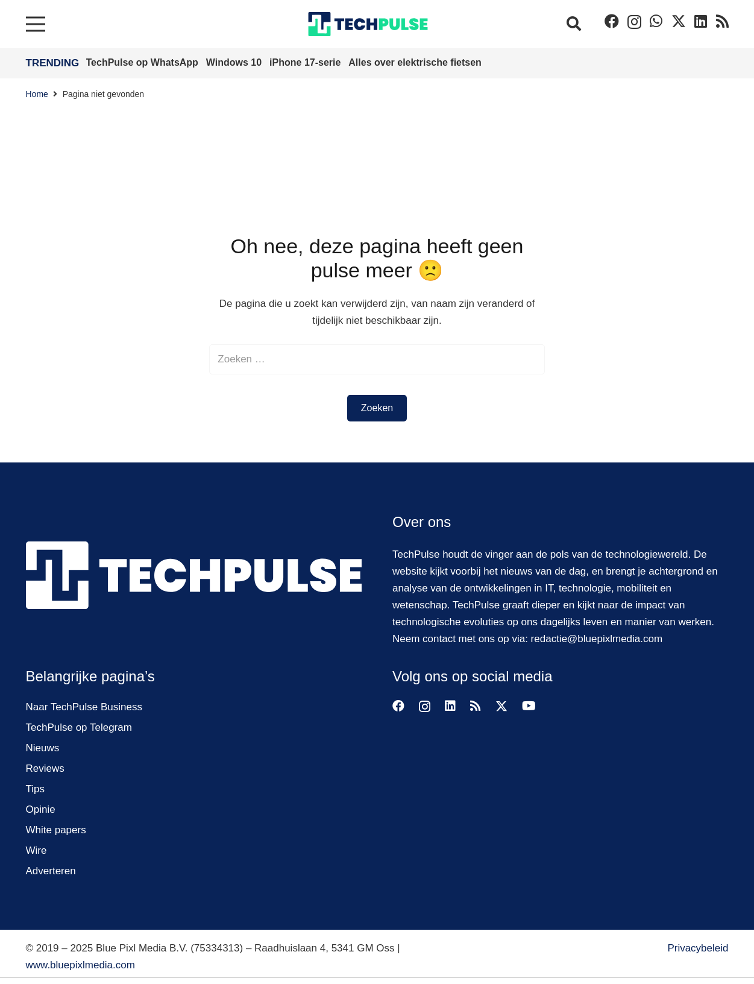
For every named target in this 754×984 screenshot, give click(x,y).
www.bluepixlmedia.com (80, 965)
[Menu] (35, 24)
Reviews (45, 768)
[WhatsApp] (656, 21)
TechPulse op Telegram (79, 727)
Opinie (40, 809)
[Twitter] (678, 21)
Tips (35, 789)
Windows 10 (235, 62)
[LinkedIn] (700, 21)
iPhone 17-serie (306, 62)
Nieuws (43, 748)
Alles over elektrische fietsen (415, 62)
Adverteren (51, 871)
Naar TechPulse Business (84, 707)
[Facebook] (612, 21)
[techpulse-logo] (368, 24)
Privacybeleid (697, 948)
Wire (36, 850)
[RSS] (722, 21)
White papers (56, 830)
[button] (574, 24)
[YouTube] (529, 706)
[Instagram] (634, 22)
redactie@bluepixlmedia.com (597, 639)
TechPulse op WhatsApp (143, 62)
